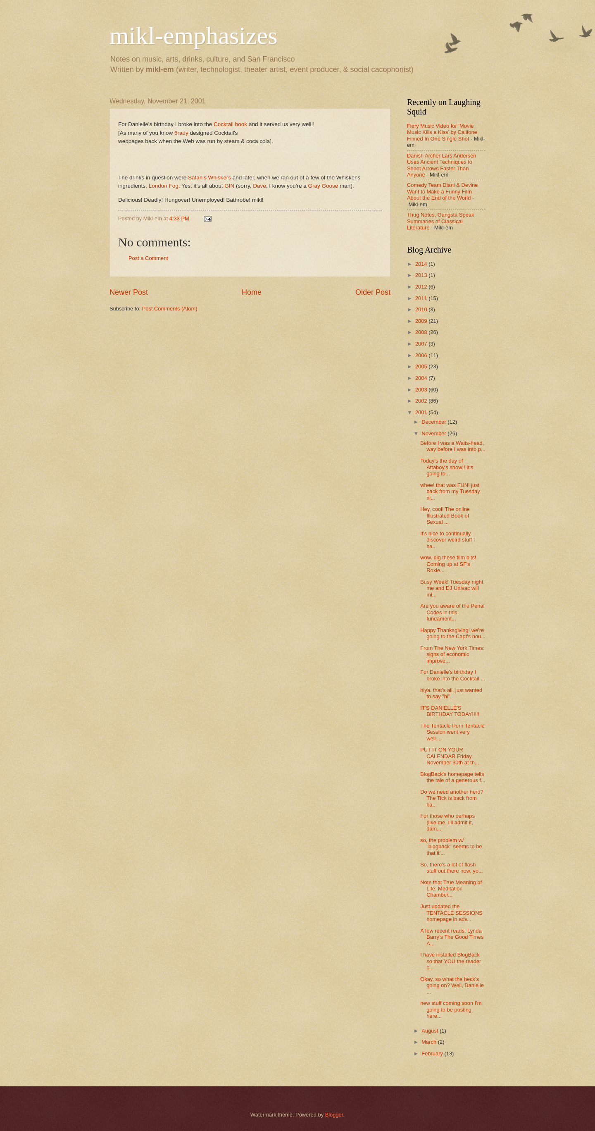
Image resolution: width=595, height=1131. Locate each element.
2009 (421, 321)
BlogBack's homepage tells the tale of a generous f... (452, 777)
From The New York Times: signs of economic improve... (452, 654)
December (434, 422)
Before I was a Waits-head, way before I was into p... (452, 446)
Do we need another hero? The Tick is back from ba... (451, 798)
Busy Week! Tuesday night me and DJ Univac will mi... (451, 588)
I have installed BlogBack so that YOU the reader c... (450, 961)
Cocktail (223, 124)
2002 (421, 401)
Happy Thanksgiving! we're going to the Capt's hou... (453, 633)
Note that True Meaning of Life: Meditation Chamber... (451, 888)
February (432, 1053)
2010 (421, 309)
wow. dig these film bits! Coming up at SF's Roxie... (448, 563)
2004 (421, 378)
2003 (421, 390)
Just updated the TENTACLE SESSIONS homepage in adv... (451, 912)
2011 (421, 298)
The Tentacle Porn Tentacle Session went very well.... (452, 732)
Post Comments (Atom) (170, 308)
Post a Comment (148, 258)
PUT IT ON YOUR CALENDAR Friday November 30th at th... (449, 756)
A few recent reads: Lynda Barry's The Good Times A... (451, 937)
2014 (421, 264)
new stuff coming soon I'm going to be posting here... (450, 1009)
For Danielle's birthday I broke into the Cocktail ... (452, 675)
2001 (421, 412)
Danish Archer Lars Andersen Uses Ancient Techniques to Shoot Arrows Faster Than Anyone (441, 165)
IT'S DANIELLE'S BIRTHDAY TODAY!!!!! (449, 711)
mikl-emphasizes (193, 35)
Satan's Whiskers (209, 177)
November (434, 433)
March (429, 1042)
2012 (421, 287)
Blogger (334, 1115)
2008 (421, 332)
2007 (421, 344)
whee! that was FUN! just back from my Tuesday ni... (450, 491)
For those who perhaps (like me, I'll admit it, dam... (447, 822)
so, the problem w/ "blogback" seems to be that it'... (451, 846)
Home (252, 292)
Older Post (372, 292)
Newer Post (128, 292)
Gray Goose (324, 186)
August (430, 1031)
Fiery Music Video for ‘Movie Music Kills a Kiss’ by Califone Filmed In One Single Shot (442, 132)
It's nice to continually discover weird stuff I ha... (447, 539)
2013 (421, 275)
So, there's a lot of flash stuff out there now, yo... (451, 867)
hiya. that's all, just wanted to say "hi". (451, 693)
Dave (259, 186)
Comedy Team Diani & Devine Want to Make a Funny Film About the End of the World (442, 191)
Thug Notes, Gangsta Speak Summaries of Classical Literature (440, 221)
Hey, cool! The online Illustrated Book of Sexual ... (445, 515)
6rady (181, 133)
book (241, 124)
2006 (421, 355)
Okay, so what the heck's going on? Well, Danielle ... (452, 985)
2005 (421, 366)
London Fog (163, 186)
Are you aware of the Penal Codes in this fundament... (452, 612)
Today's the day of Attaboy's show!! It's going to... (446, 467)
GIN (229, 186)
